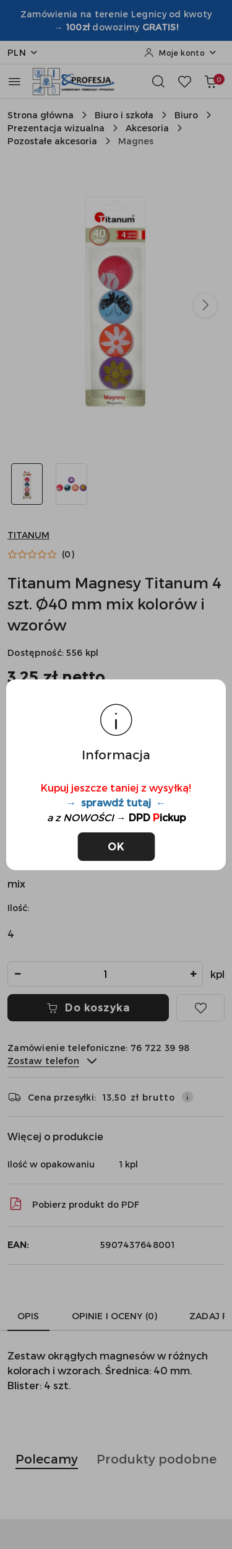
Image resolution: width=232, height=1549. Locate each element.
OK (116, 846)
